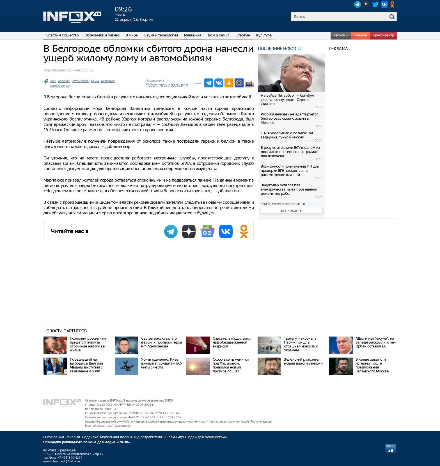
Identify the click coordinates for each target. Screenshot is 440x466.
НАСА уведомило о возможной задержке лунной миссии (287, 135)
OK (393, 4)
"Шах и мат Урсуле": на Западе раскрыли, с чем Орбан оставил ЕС (376, 342)
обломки (64, 81)
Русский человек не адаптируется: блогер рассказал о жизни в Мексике (290, 118)
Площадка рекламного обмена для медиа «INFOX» (86, 442)
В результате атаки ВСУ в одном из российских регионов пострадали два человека (290, 151)
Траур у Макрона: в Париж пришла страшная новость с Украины (301, 344)
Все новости (291, 211)
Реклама (72, 437)
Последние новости (280, 48)
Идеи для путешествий (207, 437)
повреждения (60, 86)
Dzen (366, 4)
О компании (53, 437)
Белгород (107, 81)
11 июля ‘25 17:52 (80, 70)
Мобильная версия (116, 437)
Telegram (357, 4)
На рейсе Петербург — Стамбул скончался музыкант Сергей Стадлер (287, 99)
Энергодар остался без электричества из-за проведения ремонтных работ (289, 189)
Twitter (375, 4)
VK (384, 4)
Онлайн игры (175, 437)
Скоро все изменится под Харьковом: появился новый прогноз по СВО (231, 365)
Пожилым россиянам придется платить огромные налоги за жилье (88, 344)
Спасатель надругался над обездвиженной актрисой (232, 342)
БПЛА (95, 81)
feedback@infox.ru (66, 461)
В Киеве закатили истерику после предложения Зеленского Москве (372, 365)
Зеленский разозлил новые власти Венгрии (303, 361)
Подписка (90, 437)
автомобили (80, 81)
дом (53, 81)
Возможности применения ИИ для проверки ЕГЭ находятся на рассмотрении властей (290, 170)
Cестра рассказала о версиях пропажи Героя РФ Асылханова (161, 342)
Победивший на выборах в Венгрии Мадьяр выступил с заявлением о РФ (86, 365)
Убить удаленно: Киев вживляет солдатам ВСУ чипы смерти (161, 363)
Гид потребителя (148, 437)
